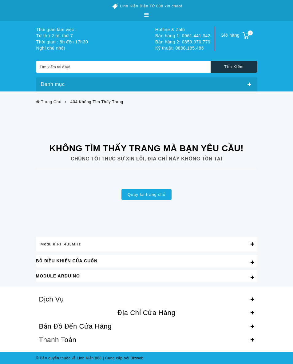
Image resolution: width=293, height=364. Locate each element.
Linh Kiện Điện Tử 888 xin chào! (151, 6)
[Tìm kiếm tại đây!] (146, 67)
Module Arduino (58, 275)
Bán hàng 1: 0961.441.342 (182, 35)
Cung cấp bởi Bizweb (123, 358)
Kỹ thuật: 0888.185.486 (179, 48)
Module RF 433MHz (61, 244)
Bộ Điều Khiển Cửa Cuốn (67, 260)
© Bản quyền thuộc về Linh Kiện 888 (69, 358)
